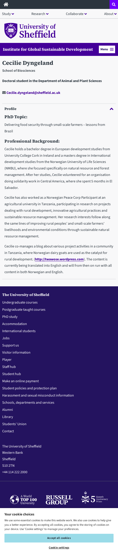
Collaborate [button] (74, 13)
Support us (10, 345)
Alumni (7, 409)
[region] (59, 530)
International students (19, 331)
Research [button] (38, 13)
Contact (8, 431)
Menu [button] (107, 49)
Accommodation (14, 323)
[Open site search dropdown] (114, 4)
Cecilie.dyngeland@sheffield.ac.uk (31, 92)
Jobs (6, 338)
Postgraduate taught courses (23, 309)
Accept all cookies (59, 538)
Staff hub (9, 366)
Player (7, 359)
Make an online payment (20, 381)
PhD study (9, 316)
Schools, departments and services (28, 402)
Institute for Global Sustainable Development (48, 49)
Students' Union (14, 424)
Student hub (11, 373)
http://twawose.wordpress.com (59, 259)
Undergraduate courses (20, 302)
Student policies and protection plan (29, 388)
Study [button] (6, 13)
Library (7, 416)
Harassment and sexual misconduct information (38, 395)
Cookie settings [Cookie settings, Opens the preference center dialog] (59, 548)
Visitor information (16, 352)
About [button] (108, 13)
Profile (58, 108)
